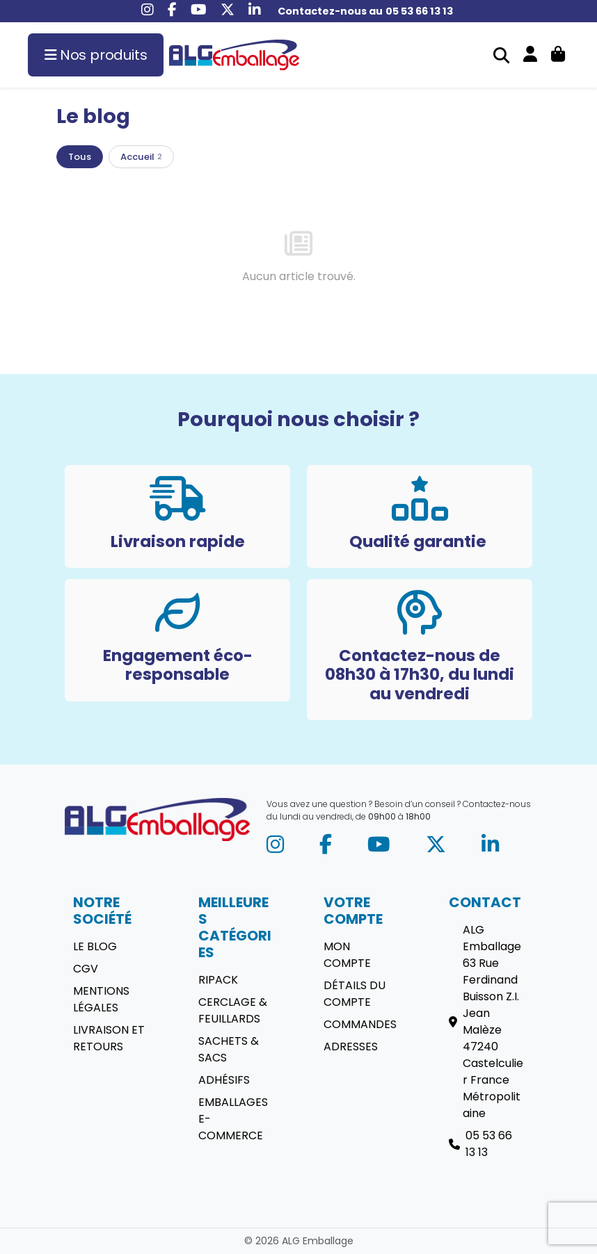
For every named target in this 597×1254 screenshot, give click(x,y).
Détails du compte (354, 993)
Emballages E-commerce (233, 1118)
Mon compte (347, 954)
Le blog (95, 946)
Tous (79, 156)
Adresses (351, 1046)
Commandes (360, 1024)
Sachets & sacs (228, 1049)
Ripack (218, 980)
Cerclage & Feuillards (232, 1010)
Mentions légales (101, 999)
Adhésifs (224, 1080)
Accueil (141, 156)
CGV (85, 969)
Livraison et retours (109, 1038)
